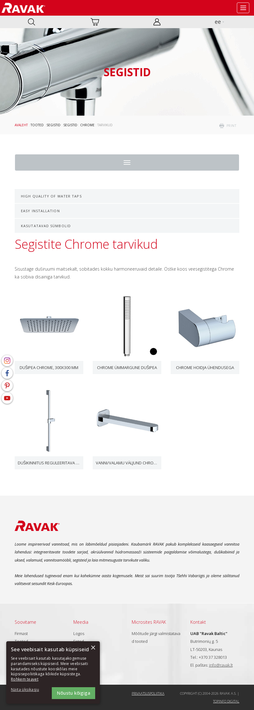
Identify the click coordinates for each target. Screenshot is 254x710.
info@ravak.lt (221, 665)
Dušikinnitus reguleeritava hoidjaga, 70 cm (49, 463)
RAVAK (23, 8)
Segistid (53, 125)
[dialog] (53, 672)
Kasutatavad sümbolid (46, 225)
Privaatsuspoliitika (148, 693)
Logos (78, 633)
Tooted (37, 125)
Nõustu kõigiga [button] (73, 693)
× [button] (92, 648)
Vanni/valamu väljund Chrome (127, 463)
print (232, 125)
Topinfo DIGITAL (226, 701)
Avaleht (21, 125)
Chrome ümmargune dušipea (127, 367)
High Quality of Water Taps (51, 196)
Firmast (21, 633)
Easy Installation (40, 210)
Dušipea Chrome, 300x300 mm (49, 367)
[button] (28, 689)
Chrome (87, 125)
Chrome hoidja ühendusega (205, 367)
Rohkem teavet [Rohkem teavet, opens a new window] (24, 679)
